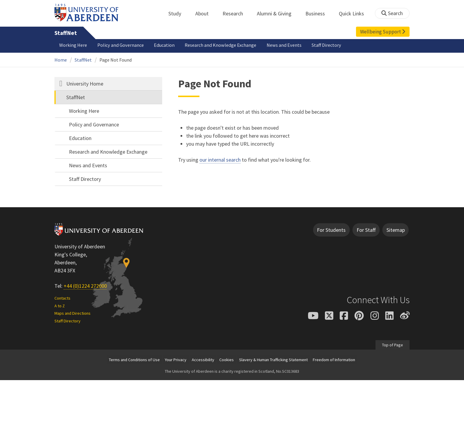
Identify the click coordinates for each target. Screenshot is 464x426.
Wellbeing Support (382, 31)
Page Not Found (115, 60)
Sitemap (395, 229)
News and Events (284, 45)
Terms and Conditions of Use (134, 359)
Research (236, 13)
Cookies (226, 359)
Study (178, 13)
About (205, 13)
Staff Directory (326, 45)
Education (164, 45)
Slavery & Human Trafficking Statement (273, 359)
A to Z (59, 305)
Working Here (73, 45)
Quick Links (354, 13)
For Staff (366, 229)
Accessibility (203, 359)
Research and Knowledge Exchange (220, 45)
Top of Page (392, 345)
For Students (331, 229)
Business (318, 13)
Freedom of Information (334, 359)
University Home (84, 83)
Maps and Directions (72, 313)
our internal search (220, 159)
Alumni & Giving (277, 13)
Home (60, 60)
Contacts (62, 298)
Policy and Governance (120, 45)
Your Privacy (175, 359)
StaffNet (65, 32)
